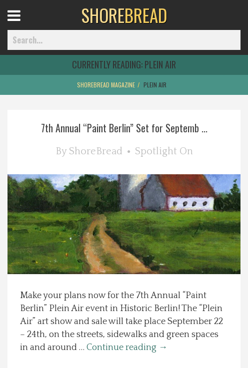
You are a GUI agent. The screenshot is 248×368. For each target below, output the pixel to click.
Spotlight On (164, 151)
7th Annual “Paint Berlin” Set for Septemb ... (124, 127)
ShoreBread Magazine (106, 84)
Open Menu (26, 24)
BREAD (124, 14)
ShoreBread (95, 151)
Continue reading (127, 348)
